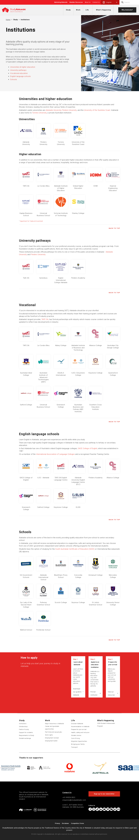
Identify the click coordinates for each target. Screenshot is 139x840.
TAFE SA (44, 319)
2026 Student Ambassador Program (106, 725)
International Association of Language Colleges (55, 454)
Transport (74, 747)
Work (78, 10)
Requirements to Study (26, 735)
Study (68, 10)
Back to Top (114, 228)
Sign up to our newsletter (104, 794)
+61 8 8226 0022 (68, 797)
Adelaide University (53, 110)
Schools (13, 79)
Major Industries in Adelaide (54, 723)
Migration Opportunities (79, 741)
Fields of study (24, 729)
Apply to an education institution (95, 664)
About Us (88, 2)
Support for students (26, 732)
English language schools (20, 76)
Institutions (25, 19)
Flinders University (69, 110)
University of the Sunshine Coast (97, 110)
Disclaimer (65, 823)
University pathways (18, 70)
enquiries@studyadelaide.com (74, 800)
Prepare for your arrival (112, 663)
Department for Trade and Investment (31, 221)
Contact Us (96, 2)
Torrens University (39, 113)
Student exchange (25, 738)
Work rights (49, 735)
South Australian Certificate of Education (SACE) (74, 549)
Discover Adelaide (77, 723)
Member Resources (76, 2)
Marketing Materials (61, 2)
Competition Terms (77, 823)
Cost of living (75, 738)
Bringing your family (78, 744)
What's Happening (103, 10)
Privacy (57, 823)
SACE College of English (87, 448)
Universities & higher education (22, 67)
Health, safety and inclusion (80, 732)
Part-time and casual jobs (53, 732)
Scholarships (23, 726)
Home (8, 19)
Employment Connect (52, 738)
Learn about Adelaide (78, 663)
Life (87, 10)
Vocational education (19, 73)
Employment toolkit (51, 741)
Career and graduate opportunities (52, 727)
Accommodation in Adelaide (80, 726)
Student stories (76, 735)
